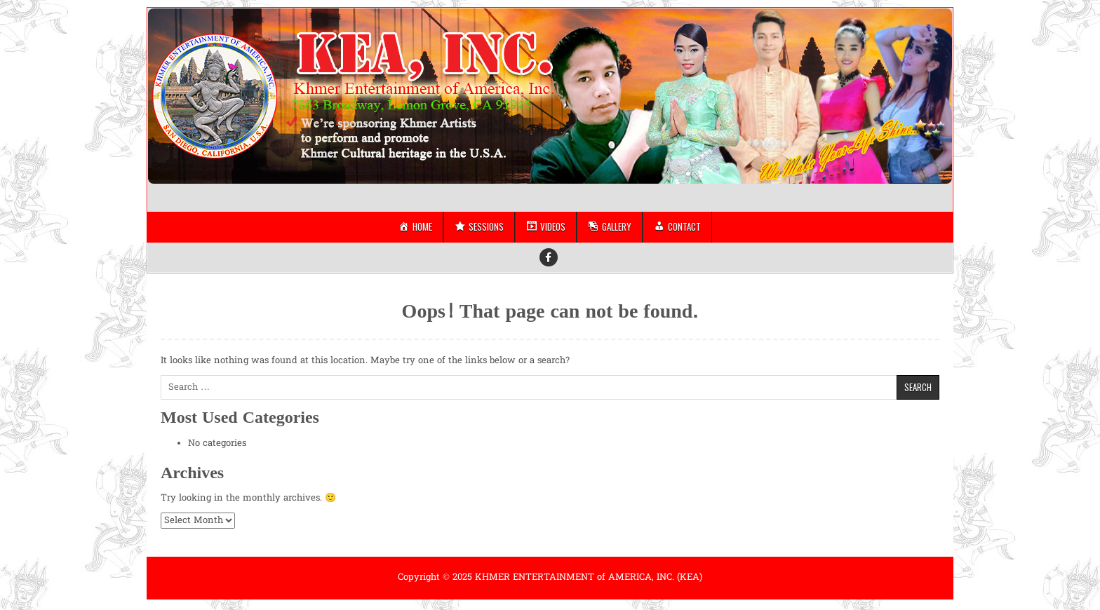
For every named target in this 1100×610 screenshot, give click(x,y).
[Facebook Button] (548, 257)
